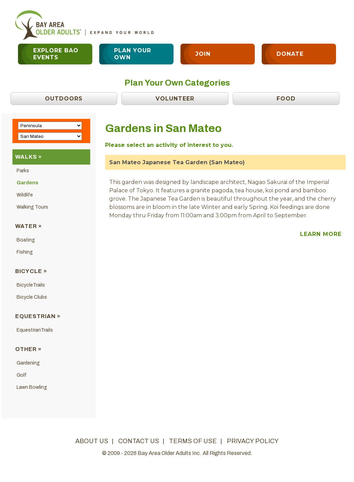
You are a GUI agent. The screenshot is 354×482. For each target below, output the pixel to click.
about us (91, 441)
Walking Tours (32, 207)
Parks (23, 170)
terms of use (193, 441)
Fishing (25, 252)
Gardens (27, 182)
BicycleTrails (31, 285)
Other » (28, 349)
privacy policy (253, 441)
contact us (138, 441)
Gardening (28, 363)
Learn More (321, 234)
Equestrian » (37, 316)
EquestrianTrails (35, 330)
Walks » (28, 157)
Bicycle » (31, 271)
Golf (22, 375)
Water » (28, 226)
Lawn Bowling (32, 387)
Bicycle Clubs (32, 297)
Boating (26, 240)
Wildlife (25, 195)
